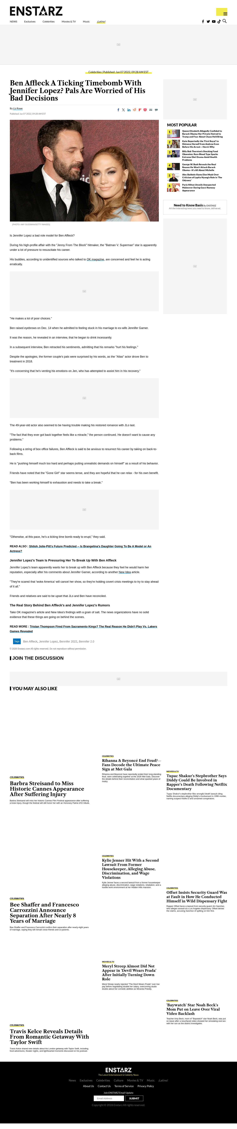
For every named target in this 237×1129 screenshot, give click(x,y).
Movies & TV (91, 23)
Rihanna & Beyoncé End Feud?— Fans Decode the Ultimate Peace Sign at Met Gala (131, 770)
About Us (88, 1091)
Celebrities (63, 23)
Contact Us (104, 1091)
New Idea (125, 577)
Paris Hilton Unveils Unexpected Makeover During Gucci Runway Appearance (199, 193)
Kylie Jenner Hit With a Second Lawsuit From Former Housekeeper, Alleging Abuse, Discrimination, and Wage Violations (130, 874)
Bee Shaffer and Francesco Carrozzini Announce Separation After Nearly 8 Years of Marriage (44, 918)
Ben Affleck (30, 647)
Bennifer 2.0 (86, 647)
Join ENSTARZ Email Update (118, 1098)
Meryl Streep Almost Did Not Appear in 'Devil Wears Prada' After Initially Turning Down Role (129, 978)
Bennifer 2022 (68, 647)
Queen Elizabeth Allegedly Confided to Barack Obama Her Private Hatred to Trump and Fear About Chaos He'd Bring (202, 139)
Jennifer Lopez (48, 647)
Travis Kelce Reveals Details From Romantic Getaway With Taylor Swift (49, 1042)
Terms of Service (124, 1091)
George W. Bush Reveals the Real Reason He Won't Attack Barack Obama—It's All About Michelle (199, 173)
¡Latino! (134, 23)
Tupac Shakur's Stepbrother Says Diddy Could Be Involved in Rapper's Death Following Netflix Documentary (196, 788)
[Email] (150, 115)
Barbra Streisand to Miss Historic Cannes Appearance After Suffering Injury (47, 794)
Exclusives (37, 23)
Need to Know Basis (188, 211)
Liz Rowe (18, 114)
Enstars (36, 10)
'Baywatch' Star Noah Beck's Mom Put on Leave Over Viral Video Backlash (193, 1015)
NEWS (15, 23)
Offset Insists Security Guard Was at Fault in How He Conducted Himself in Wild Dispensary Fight (196, 902)
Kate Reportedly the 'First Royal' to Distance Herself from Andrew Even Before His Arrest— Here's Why (200, 149)
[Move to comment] (156, 115)
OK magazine (95, 265)
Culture (118, 1086)
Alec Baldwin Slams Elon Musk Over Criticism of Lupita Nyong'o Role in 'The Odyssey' (202, 183)
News (72, 1086)
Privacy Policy (146, 1091)
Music (115, 23)
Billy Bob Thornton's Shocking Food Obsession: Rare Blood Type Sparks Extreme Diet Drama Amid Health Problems (200, 161)
